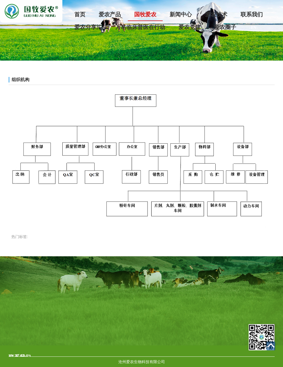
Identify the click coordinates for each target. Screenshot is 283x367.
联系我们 (252, 14)
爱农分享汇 (88, 27)
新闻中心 (181, 14)
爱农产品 (110, 14)
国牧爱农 (145, 14)
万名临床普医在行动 (140, 27)
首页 (79, 14)
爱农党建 (190, 27)
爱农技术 (216, 14)
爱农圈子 (225, 27)
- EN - (253, 28)
